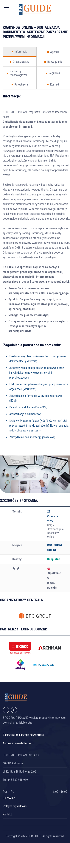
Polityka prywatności (15, 806)
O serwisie (9, 798)
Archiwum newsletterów (17, 743)
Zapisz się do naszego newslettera (23, 735)
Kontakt (7, 814)
